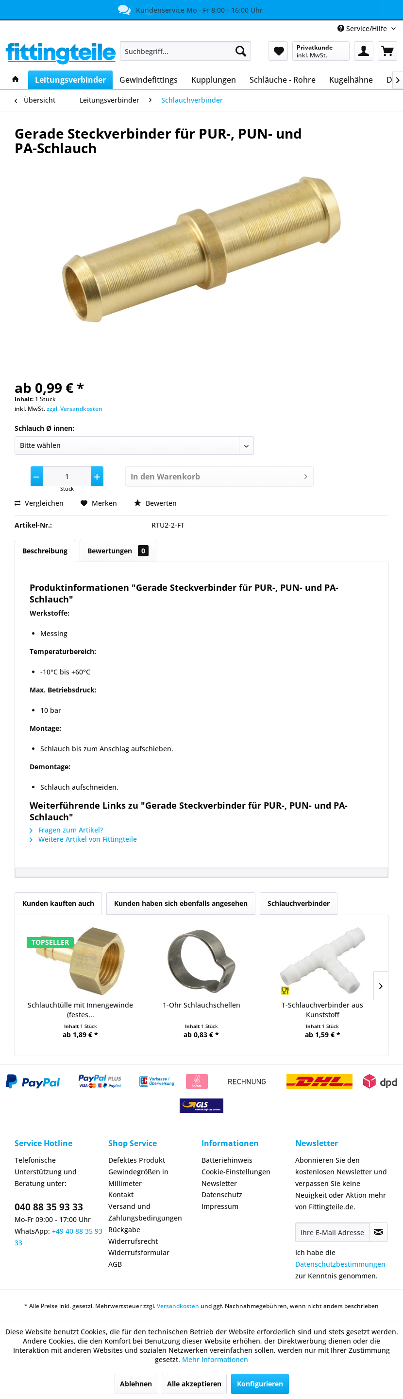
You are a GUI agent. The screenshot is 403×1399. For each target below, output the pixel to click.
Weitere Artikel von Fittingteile (83, 839)
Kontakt (121, 1194)
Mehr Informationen (215, 1359)
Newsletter (219, 1183)
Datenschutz (222, 1194)
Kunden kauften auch (58, 903)
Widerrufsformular (138, 1252)
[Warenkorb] (387, 51)
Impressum (220, 1206)
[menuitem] (185, 51)
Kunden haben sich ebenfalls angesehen (181, 903)
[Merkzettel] (278, 51)
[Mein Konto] (363, 51)
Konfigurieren (260, 1383)
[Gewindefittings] (149, 80)
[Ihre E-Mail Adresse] (332, 1232)
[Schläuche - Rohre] (282, 80)
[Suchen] (241, 51)
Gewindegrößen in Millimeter (138, 1177)
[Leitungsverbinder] (70, 80)
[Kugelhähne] (351, 80)
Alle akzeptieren (194, 1383)
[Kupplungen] (214, 80)
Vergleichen (39, 503)
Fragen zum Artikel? (66, 829)
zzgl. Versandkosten (74, 409)
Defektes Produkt (136, 1160)
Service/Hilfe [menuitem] (363, 28)
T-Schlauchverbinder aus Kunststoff (322, 1009)
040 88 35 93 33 (49, 1207)
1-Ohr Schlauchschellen (201, 1004)
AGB (115, 1264)
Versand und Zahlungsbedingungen (145, 1212)
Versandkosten (178, 1306)
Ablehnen (136, 1383)
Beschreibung (44, 550)
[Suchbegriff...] (185, 51)
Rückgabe (124, 1229)
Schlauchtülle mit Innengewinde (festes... (80, 1009)
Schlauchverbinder (299, 903)
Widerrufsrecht (133, 1241)
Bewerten (155, 503)
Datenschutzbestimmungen (340, 1264)
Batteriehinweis (227, 1160)
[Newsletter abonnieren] (378, 1232)
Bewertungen (118, 550)
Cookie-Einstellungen (236, 1171)
